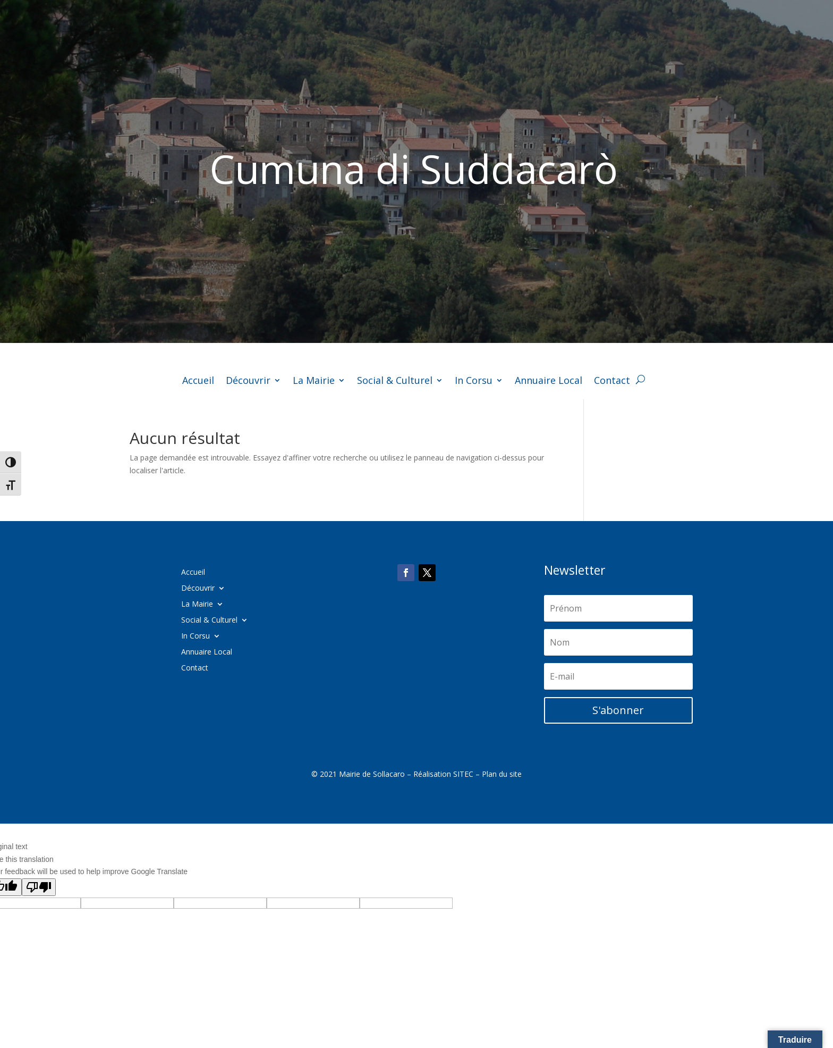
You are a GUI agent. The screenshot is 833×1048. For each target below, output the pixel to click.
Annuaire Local (548, 381)
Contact (612, 381)
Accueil (198, 381)
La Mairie (314, 381)
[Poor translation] (39, 887)
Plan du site (502, 774)
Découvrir (248, 381)
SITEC (463, 774)
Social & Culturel (394, 381)
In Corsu (473, 381)
